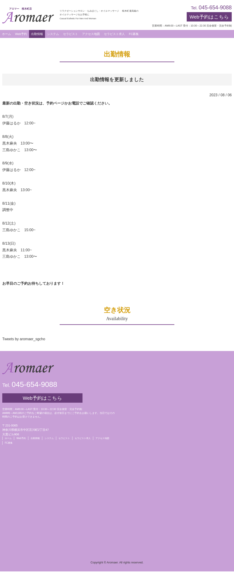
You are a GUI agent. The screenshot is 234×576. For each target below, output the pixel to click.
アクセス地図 (102, 438)
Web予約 (21, 34)
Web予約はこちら (209, 16)
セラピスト (64, 438)
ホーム (8, 438)
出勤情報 (35, 438)
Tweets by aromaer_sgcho (23, 339)
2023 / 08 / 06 (220, 95)
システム (49, 438)
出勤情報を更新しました (117, 79)
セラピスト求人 (83, 438)
